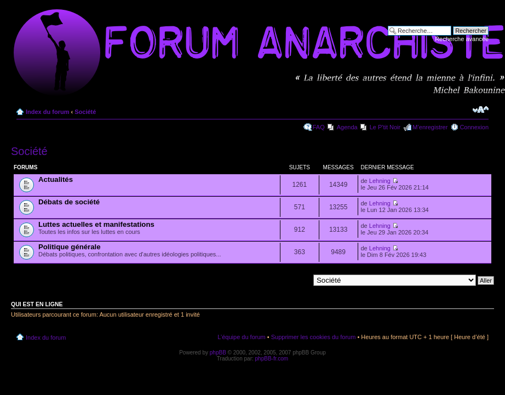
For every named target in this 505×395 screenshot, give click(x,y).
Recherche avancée (462, 39)
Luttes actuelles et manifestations (96, 224)
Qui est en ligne (37, 304)
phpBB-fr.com (272, 359)
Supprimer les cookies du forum (313, 337)
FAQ (319, 127)
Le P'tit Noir (385, 127)
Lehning (380, 181)
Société (85, 111)
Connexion (474, 127)
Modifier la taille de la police (481, 110)
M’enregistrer (429, 127)
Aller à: (299, 280)
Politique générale (69, 247)
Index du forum (47, 111)
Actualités (55, 179)
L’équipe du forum (241, 337)
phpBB (218, 353)
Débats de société (69, 202)
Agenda (347, 127)
